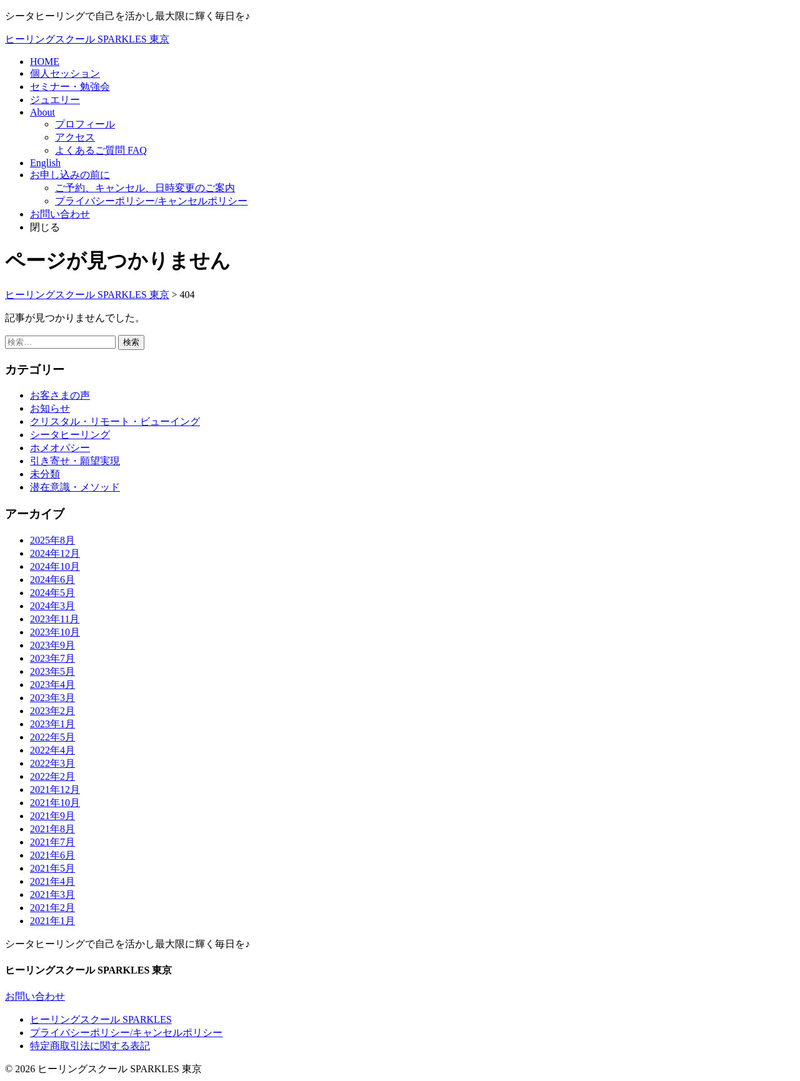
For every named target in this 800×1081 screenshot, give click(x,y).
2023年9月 (52, 645)
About (42, 112)
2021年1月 (52, 920)
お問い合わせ (60, 214)
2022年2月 (52, 776)
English (45, 162)
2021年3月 (52, 894)
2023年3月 (52, 697)
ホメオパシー (60, 447)
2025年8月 (52, 540)
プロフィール (85, 124)
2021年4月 (52, 881)
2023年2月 (52, 710)
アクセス (75, 137)
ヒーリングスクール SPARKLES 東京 (87, 39)
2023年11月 (54, 619)
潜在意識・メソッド (75, 487)
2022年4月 (52, 750)
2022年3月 (52, 763)
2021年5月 (52, 868)
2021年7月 (52, 842)
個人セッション (65, 73)
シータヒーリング (70, 434)
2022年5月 (52, 737)
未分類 (45, 474)
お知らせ (50, 408)
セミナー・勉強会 (70, 86)
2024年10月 (55, 566)
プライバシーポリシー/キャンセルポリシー (151, 201)
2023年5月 (52, 671)
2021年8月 (52, 829)
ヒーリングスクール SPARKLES (101, 1019)
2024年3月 (52, 605)
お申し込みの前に (70, 174)
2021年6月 (52, 855)
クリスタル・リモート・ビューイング (115, 421)
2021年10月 (55, 802)
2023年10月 (55, 632)
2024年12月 (55, 553)
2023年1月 (52, 724)
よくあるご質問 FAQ (101, 150)
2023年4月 (52, 684)
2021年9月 (52, 815)
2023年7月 (52, 658)
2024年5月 (52, 592)
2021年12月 (55, 789)
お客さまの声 (60, 395)
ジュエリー (55, 99)
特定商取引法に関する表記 (90, 1045)
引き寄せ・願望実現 (75, 461)
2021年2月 (52, 907)
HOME (44, 61)
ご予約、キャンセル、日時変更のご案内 (145, 187)
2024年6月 (52, 579)
